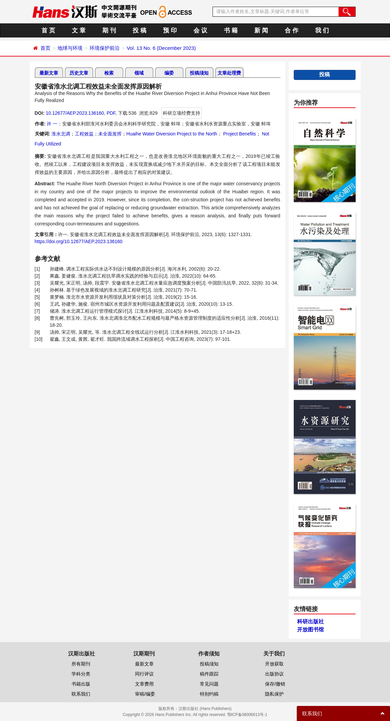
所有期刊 (81, 663)
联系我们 (81, 694)
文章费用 (144, 684)
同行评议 (144, 674)
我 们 (322, 30)
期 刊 (109, 30)
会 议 (200, 30)
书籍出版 (81, 684)
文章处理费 (229, 73)
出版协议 (274, 674)
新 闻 (261, 30)
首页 (45, 48)
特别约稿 (209, 694)
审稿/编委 (145, 694)
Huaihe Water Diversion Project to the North (171, 133)
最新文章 (48, 73)
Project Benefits (239, 133)
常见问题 (209, 684)
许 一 (52, 123)
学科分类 (81, 674)
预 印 (170, 30)
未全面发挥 (110, 133)
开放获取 (274, 663)
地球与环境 (70, 48)
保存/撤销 (275, 684)
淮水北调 (60, 133)
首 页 (48, 30)
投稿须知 (199, 73)
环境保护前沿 (105, 48)
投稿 (324, 74)
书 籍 (231, 30)
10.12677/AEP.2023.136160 (75, 113)
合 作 (291, 30)
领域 (139, 73)
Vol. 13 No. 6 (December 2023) (161, 48)
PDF (111, 113)
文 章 (79, 30)
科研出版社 (310, 621)
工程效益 (84, 133)
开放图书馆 (310, 629)
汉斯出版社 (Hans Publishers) (205, 708)
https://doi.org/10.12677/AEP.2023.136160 (79, 241)
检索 (109, 73)
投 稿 (139, 30)
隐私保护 (274, 694)
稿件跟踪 (209, 674)
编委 (169, 73)
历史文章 (79, 73)
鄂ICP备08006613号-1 (247, 714)
